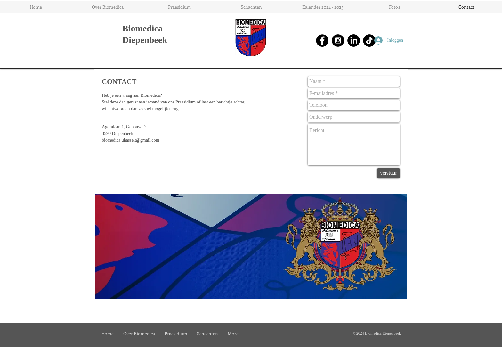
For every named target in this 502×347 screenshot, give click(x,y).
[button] (107, 7)
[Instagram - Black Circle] (338, 40)
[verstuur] (388, 173)
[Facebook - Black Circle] (322, 40)
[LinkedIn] (353, 40)
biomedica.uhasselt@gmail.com (130, 140)
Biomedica (142, 28)
